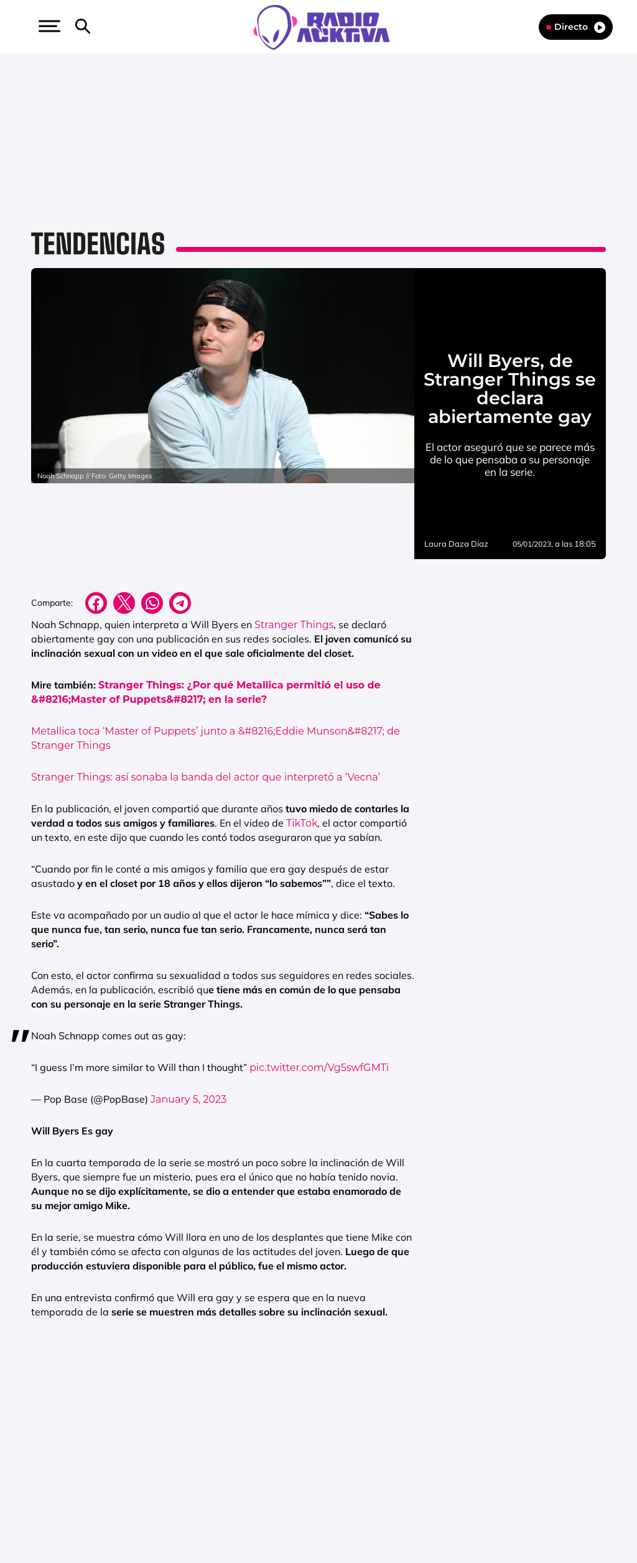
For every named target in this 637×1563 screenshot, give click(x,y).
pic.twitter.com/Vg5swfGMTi (319, 1068)
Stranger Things (293, 625)
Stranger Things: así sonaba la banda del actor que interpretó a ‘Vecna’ (205, 777)
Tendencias (98, 244)
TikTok (301, 823)
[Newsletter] (102, 26)
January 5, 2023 (188, 1099)
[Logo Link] (321, 26)
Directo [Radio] (575, 27)
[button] (47, 26)
